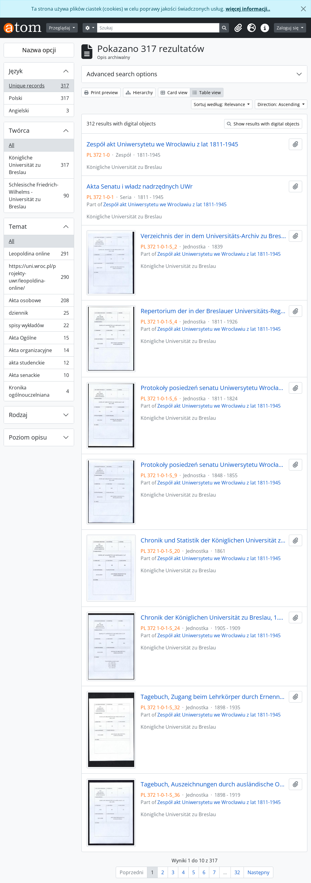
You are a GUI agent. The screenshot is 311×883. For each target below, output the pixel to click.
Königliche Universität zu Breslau (39, 165)
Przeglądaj (60, 28)
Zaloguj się (288, 28)
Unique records (39, 87)
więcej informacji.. (248, 8)
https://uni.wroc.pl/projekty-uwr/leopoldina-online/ (39, 277)
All (11, 145)
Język (16, 71)
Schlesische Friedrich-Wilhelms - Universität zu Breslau (39, 195)
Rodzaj (18, 415)
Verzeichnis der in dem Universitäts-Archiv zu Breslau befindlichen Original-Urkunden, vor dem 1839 (214, 236)
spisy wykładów (39, 327)
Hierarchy (139, 92)
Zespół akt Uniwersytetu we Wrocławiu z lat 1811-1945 (162, 144)
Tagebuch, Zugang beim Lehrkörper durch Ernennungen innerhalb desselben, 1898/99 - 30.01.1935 (214, 696)
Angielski (39, 112)
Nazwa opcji (39, 50)
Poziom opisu (28, 437)
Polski (39, 99)
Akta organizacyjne (39, 352)
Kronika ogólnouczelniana (39, 391)
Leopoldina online (39, 255)
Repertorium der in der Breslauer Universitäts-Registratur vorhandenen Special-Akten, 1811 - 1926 (214, 311)
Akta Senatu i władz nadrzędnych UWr (140, 186)
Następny (258, 872)
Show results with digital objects (263, 124)
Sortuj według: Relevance (220, 104)
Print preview (101, 92)
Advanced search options (122, 74)
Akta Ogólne (39, 339)
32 (237, 872)
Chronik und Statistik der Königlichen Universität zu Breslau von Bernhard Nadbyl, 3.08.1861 (214, 540)
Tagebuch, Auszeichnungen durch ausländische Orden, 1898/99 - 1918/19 (214, 784)
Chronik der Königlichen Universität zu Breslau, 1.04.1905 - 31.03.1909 (214, 617)
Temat (18, 226)
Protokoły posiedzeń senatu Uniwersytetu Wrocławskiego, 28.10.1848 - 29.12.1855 (214, 464)
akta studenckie (39, 364)
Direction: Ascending (279, 104)
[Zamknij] (303, 8)
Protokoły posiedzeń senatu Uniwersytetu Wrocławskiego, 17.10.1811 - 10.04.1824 (214, 388)
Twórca (19, 130)
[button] (238, 28)
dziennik (39, 314)
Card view (174, 92)
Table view (207, 92)
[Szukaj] (158, 28)
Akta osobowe (39, 302)
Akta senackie (39, 376)
